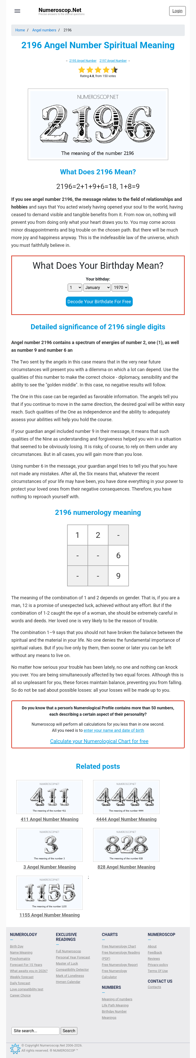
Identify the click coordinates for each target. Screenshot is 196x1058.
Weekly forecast (21, 977)
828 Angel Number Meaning (126, 867)
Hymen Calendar (68, 982)
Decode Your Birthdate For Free (99, 301)
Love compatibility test (26, 989)
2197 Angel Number (113, 61)
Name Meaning (21, 952)
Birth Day (16, 946)
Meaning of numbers (117, 999)
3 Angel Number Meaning (49, 867)
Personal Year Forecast (73, 957)
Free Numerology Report (120, 965)
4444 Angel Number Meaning (126, 819)
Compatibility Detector (72, 969)
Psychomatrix (20, 958)
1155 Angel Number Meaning (49, 915)
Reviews (154, 958)
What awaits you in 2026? (28, 971)
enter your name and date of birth (114, 730)
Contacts (154, 987)
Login (177, 10)
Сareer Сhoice (20, 995)
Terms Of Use (158, 971)
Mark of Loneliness (70, 976)
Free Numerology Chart (119, 946)
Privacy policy (158, 965)
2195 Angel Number (82, 61)
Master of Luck (67, 963)
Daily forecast (20, 983)
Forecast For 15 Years (26, 965)
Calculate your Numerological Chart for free (99, 741)
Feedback (155, 952)
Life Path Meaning (115, 1005)
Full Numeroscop (68, 951)
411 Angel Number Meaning (49, 819)
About (152, 946)
